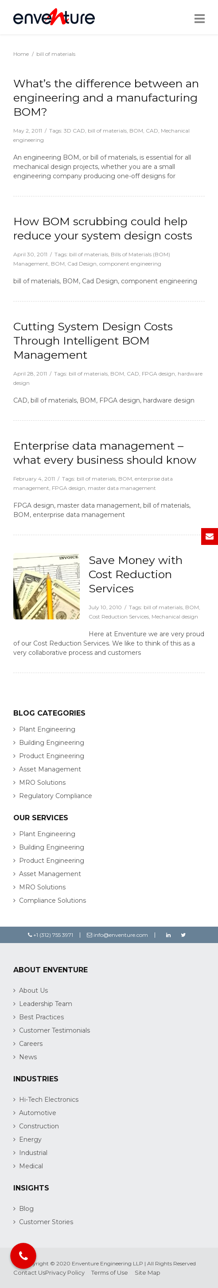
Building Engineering (51, 743)
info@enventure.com (117, 935)
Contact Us (29, 1272)
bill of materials (107, 130)
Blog (26, 1209)
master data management (122, 488)
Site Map (147, 1272)
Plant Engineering (47, 729)
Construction (39, 1126)
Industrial (33, 1153)
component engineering (130, 263)
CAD (152, 130)
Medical (31, 1166)
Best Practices (41, 1017)
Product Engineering (51, 756)
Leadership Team (45, 1004)
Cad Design (82, 263)
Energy (30, 1139)
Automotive (37, 1113)
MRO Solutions (42, 783)
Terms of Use (109, 1272)
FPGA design (158, 373)
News (28, 1057)
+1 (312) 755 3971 (50, 935)
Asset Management (50, 769)
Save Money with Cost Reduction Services (136, 574)
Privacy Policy (65, 1272)
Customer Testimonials (54, 1030)
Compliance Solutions (52, 900)
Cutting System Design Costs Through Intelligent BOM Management (93, 340)
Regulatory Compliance (55, 796)
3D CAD (74, 130)
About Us (33, 990)
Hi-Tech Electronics (48, 1100)
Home (21, 54)
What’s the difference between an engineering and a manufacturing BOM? (106, 97)
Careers (31, 1044)
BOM (136, 130)
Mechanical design (175, 616)
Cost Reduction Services (119, 616)
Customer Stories (46, 1222)
